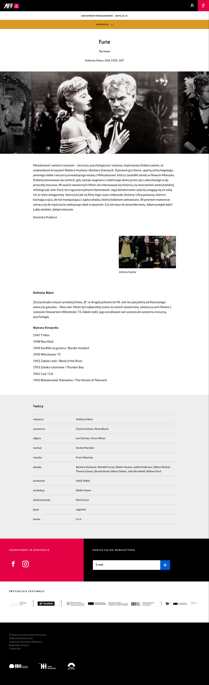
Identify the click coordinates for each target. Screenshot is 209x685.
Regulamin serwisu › (19, 645)
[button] (201, 112)
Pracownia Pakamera (31, 641)
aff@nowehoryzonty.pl (21, 638)
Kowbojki (102, 24)
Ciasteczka (15, 648)
